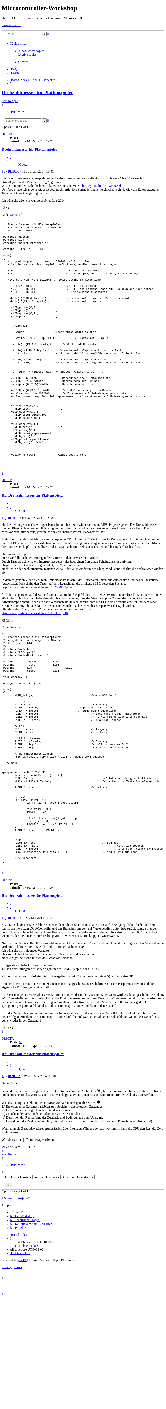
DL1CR (7, 134)
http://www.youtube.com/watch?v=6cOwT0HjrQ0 (35, 662)
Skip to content (11, 25)
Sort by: (47, 1274)
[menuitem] (31, 51)
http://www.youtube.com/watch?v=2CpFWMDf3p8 (36, 637)
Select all (16, 215)
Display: (19, 1274)
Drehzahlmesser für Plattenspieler (37, 92)
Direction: (78, 1274)
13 (20, 137)
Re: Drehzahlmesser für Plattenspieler (33, 545)
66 (20, 1139)
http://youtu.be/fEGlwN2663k (102, 185)
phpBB (22, 1357)
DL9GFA (8, 1135)
